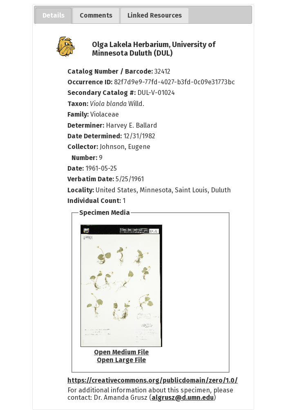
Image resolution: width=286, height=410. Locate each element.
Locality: (80, 190)
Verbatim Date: (90, 179)
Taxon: (77, 104)
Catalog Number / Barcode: (110, 71)
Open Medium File (121, 352)
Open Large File (121, 360)
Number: (85, 158)
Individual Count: (94, 201)
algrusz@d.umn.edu (183, 397)
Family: (78, 114)
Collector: (83, 147)
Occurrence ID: (90, 82)
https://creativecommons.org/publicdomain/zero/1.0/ (152, 380)
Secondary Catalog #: (101, 93)
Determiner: (86, 125)
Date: (75, 168)
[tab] (54, 16)
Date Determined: (95, 136)
